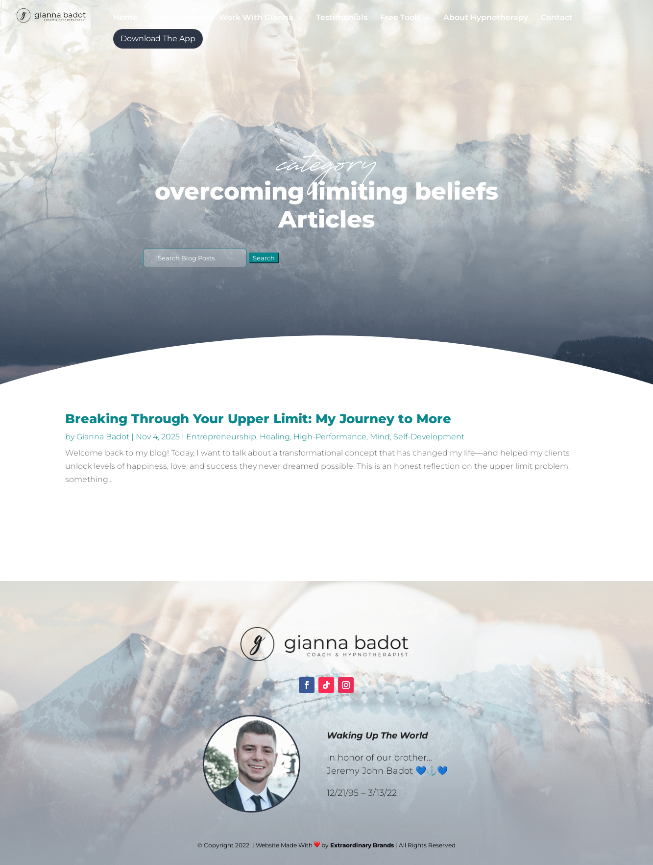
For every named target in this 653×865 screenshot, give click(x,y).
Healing (275, 436)
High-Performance (329, 436)
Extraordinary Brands (362, 845)
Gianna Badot (102, 436)
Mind (380, 436)
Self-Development (428, 436)
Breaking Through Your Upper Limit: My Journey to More (258, 419)
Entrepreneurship (221, 436)
